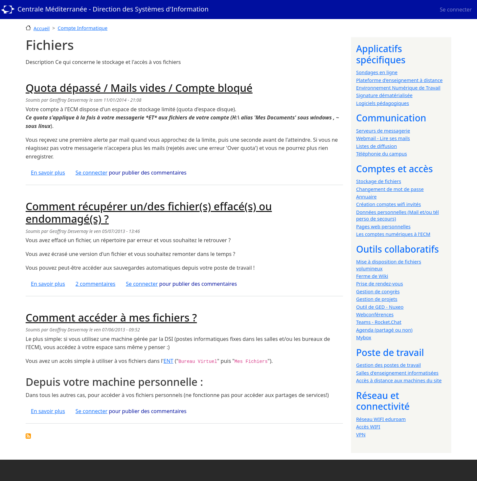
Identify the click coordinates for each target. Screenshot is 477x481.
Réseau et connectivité (383, 401)
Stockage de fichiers (378, 181)
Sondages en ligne (377, 72)
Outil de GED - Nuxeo (379, 306)
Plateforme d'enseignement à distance (399, 80)
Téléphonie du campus (381, 153)
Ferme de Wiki (372, 276)
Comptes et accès (394, 168)
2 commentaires (95, 283)
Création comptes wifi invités (388, 204)
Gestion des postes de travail (388, 365)
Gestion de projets (376, 299)
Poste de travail (390, 352)
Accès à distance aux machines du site (399, 380)
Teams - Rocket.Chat (378, 322)
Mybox (363, 337)
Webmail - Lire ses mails (383, 138)
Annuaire (366, 196)
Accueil (42, 28)
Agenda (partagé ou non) (384, 329)
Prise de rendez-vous (379, 283)
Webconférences (375, 314)
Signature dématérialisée (384, 95)
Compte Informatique (83, 28)
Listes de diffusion (376, 146)
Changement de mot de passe (390, 189)
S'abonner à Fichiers (28, 436)
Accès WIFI (368, 426)
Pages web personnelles (383, 226)
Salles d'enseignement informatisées (397, 372)
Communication (391, 118)
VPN (361, 434)
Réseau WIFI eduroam (381, 419)
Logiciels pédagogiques (382, 103)
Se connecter (456, 9)
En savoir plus (48, 172)
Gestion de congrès (377, 291)
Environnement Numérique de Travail (398, 87)
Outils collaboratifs (397, 249)
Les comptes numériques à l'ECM (393, 234)
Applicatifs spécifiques (380, 54)
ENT (168, 361)
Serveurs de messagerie (383, 130)
